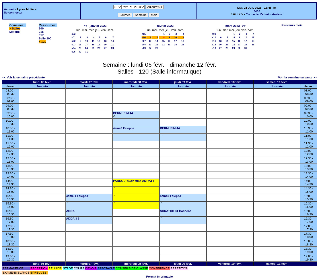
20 (105, 44)
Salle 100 (45, 38)
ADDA (70, 211)
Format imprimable (159, 276)
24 (86, 48)
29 (233, 48)
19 (98, 44)
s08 (144, 44)
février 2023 (165, 25)
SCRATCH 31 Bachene (175, 211)
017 (41, 35)
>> (244, 25)
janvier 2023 (98, 25)
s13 (214, 48)
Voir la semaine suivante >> (297, 77)
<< (85, 25)
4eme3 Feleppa (123, 128)
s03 (74, 44)
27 (105, 48)
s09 (144, 48)
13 (105, 41)
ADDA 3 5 (72, 218)
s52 (74, 34)
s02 (74, 41)
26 (98, 48)
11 (93, 41)
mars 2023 (232, 25)
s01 (74, 37)
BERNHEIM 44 (123, 113)
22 (163, 44)
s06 (144, 37)
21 (112, 44)
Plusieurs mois (292, 25)
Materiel (14, 31)
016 (41, 31)
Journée (42, 86)
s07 (144, 41)
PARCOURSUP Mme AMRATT (133, 181)
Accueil (9, 9)
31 (86, 51)
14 (112, 41)
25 (93, 48)
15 (163, 41)
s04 (74, 48)
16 (80, 44)
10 (86, 41)
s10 (214, 37)
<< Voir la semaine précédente (23, 77)
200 (41, 28)
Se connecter (13, 12)
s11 (214, 41)
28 (112, 48)
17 (86, 44)
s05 (74, 51)
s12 (214, 44)
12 (98, 41)
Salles (16, 28)
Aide (257, 11)
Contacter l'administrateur (264, 14)
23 (80, 48)
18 (93, 44)
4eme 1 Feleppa (77, 196)
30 (80, 51)
